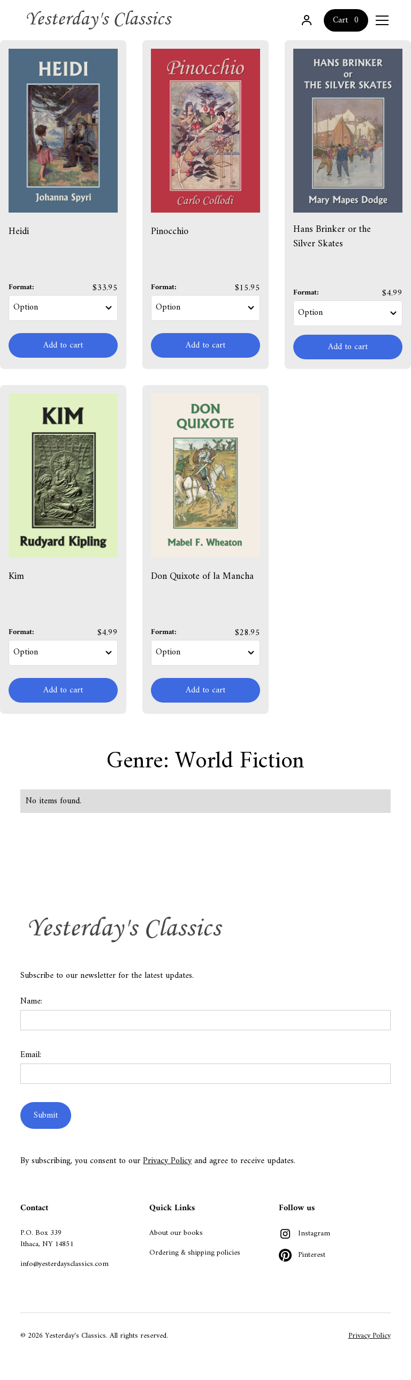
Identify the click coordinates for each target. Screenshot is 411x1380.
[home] (100, 20)
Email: (30, 1055)
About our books (176, 1233)
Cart (340, 20)
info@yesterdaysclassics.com (64, 1264)
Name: (31, 1001)
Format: (21, 287)
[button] (380, 20)
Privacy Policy (167, 1160)
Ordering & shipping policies (194, 1253)
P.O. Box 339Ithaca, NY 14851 (46, 1238)
